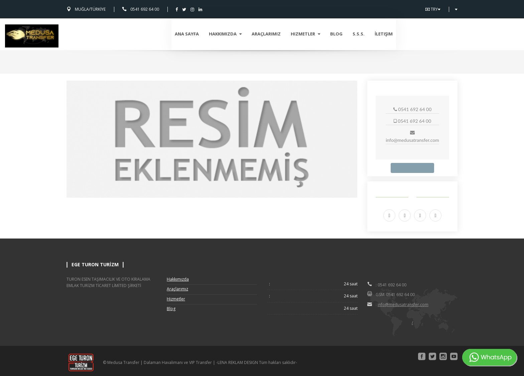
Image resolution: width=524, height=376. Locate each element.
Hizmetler (367, 34)
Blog (398, 34)
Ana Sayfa (248, 34)
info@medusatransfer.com (403, 304)
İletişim (445, 34)
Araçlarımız (327, 34)
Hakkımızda (286, 34)
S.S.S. (420, 34)
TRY (432, 9)
